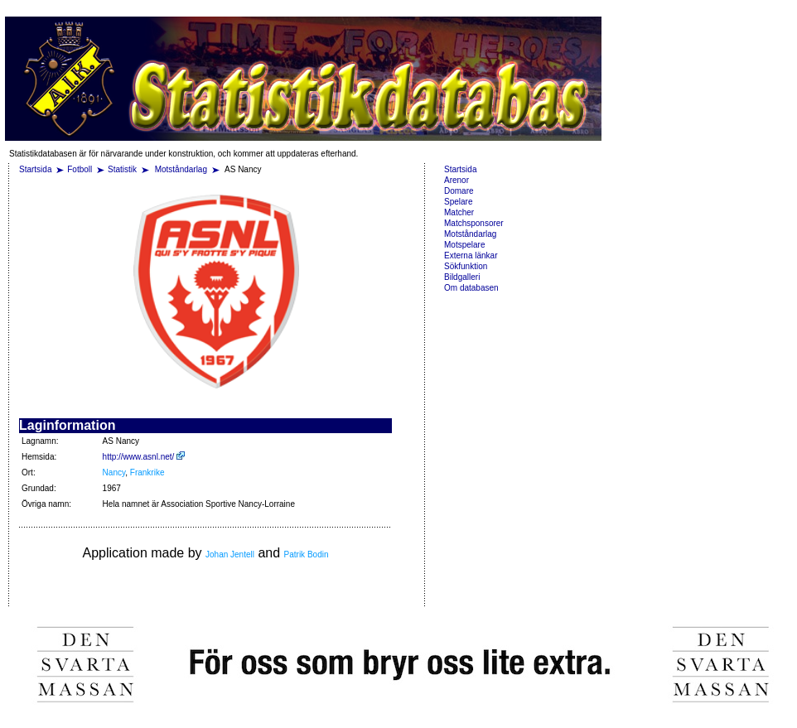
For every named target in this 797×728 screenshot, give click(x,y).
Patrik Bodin (306, 554)
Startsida (35, 169)
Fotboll (79, 169)
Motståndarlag (182, 169)
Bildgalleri (462, 277)
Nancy (114, 472)
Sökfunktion (465, 266)
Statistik (122, 169)
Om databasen (471, 287)
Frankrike (147, 472)
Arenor (456, 180)
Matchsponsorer (474, 223)
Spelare (458, 201)
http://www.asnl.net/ (144, 456)
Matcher (459, 212)
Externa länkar (470, 255)
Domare (459, 190)
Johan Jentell (229, 554)
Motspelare (464, 244)
